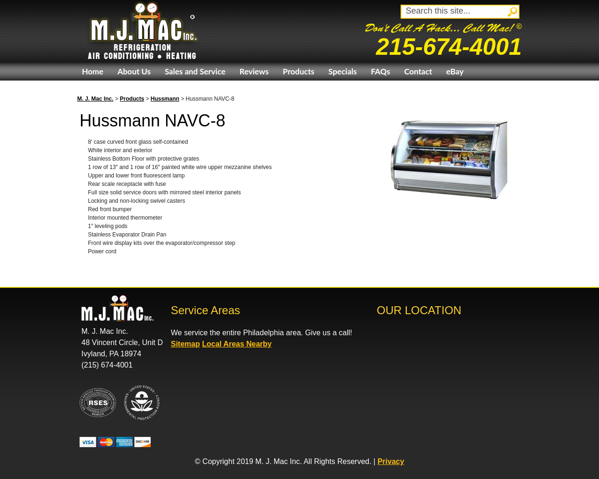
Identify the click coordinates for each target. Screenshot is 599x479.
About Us (134, 71)
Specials (343, 71)
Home (92, 71)
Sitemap (185, 344)
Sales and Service (195, 71)
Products (298, 71)
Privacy (391, 461)
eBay (454, 71)
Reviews (254, 71)
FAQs (380, 71)
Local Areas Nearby (237, 344)
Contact (418, 71)
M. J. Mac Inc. (95, 99)
